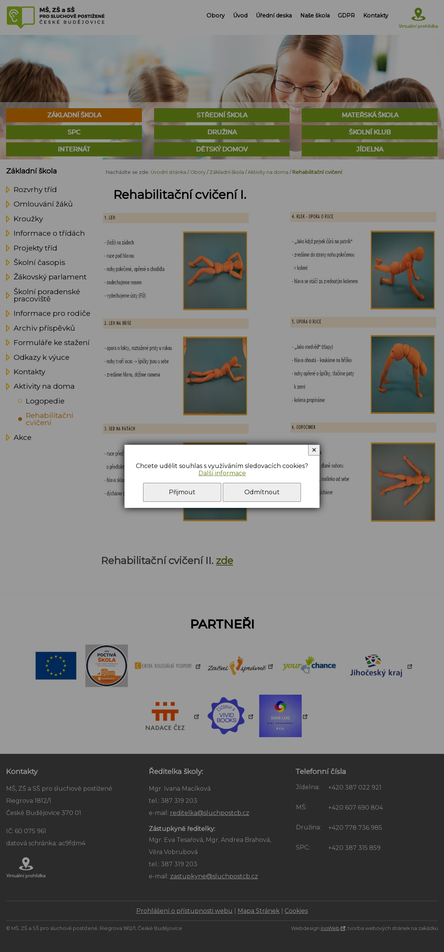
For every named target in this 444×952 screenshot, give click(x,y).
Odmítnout (262, 492)
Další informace (222, 473)
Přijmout (182, 492)
